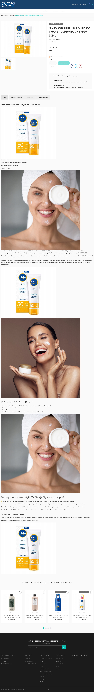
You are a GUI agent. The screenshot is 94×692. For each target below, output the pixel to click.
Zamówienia (59, 661)
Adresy (58, 666)
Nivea (53, 42)
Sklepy (42, 681)
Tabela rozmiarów (43, 97)
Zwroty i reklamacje (45, 674)
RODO (41, 661)
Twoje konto (60, 655)
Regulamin (43, 663)
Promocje (63, 11)
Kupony (58, 669)
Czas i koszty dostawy (46, 658)
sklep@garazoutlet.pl (7, 663)
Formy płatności (44, 669)
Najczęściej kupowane (31, 663)
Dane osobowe (59, 658)
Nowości (30, 11)
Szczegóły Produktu (16, 97)
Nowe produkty (29, 661)
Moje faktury (59, 663)
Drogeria (55, 11)
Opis (5, 97)
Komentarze (30, 97)
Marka (50, 42)
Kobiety (37, 11)
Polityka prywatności (46, 671)
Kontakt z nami (44, 676)
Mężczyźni (46, 11)
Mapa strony (43, 679)
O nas (41, 666)
